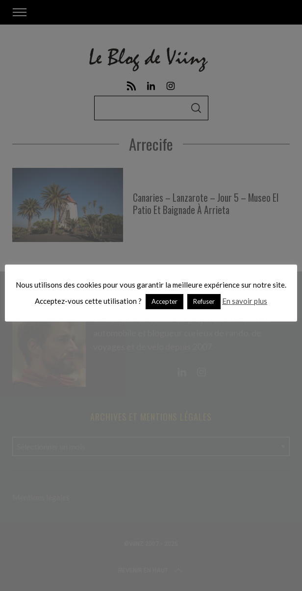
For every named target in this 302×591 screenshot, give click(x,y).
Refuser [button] (204, 301)
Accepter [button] (164, 301)
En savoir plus (244, 300)
